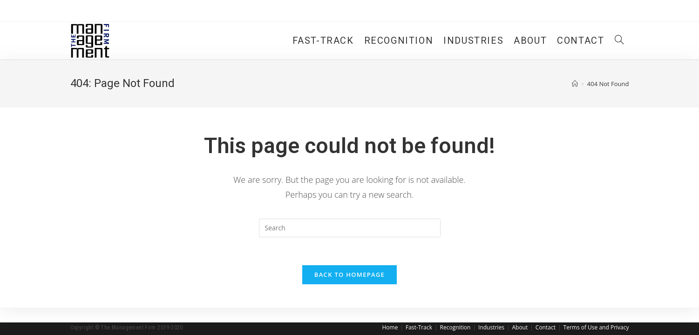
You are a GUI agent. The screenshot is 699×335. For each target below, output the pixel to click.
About (520, 327)
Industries (491, 327)
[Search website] (619, 41)
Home (390, 327)
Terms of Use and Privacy (596, 327)
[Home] (575, 84)
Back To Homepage (349, 274)
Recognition (455, 327)
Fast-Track (419, 327)
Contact (546, 327)
